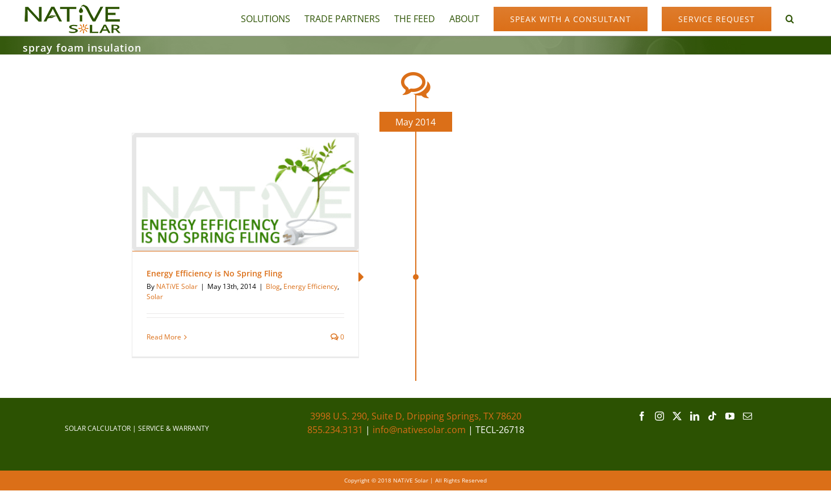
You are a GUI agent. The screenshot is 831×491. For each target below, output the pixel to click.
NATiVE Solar (177, 286)
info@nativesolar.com (419, 429)
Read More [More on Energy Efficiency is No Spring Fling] (164, 337)
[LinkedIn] (694, 416)
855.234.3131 (335, 429)
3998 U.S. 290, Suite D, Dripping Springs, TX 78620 (415, 416)
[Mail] (747, 416)
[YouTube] (729, 416)
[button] (790, 18)
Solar (155, 296)
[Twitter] (677, 416)
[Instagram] (659, 416)
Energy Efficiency (310, 286)
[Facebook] (641, 416)
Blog (273, 286)
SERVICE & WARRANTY (173, 428)
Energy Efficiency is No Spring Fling (214, 273)
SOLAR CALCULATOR (98, 428)
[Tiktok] (712, 416)
